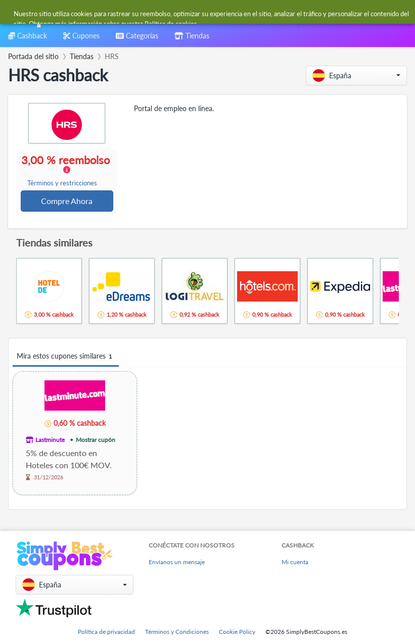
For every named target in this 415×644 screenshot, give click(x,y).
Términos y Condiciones (177, 631)
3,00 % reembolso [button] (67, 170)
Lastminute (50, 440)
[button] (356, 75)
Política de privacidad (106, 631)
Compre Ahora (67, 201)
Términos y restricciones (63, 183)
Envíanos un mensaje (177, 562)
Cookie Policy (237, 631)
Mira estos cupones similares (66, 357)
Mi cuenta (295, 562)
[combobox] (187, 14)
